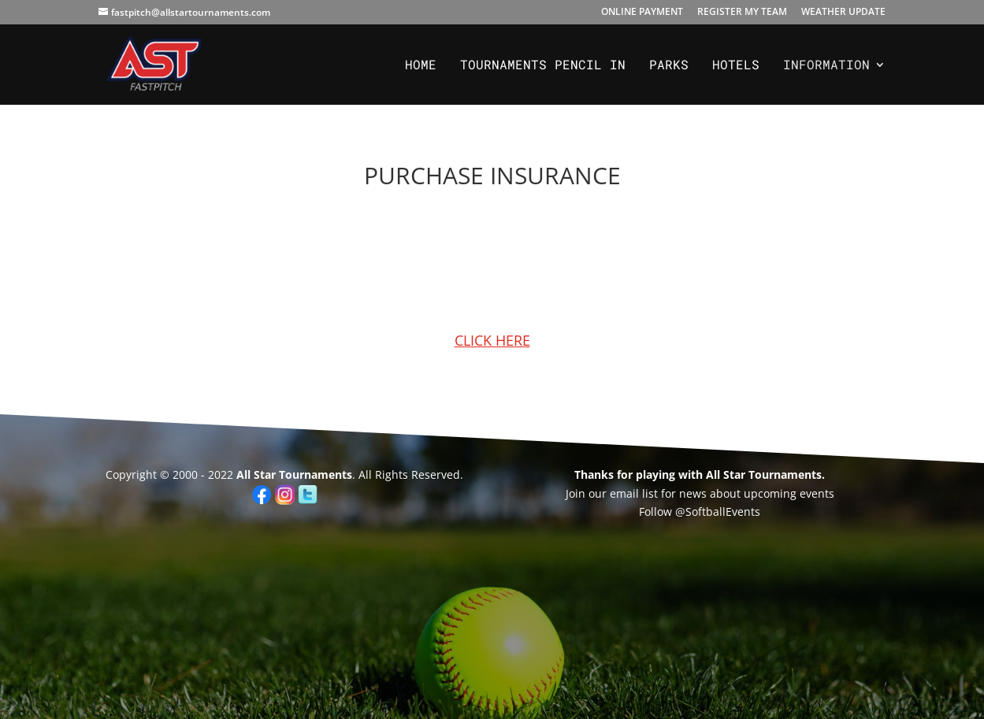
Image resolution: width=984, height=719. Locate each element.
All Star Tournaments (294, 474)
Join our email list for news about (653, 493)
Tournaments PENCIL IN (543, 65)
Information (826, 65)
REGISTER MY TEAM (742, 12)
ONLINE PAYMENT (642, 12)
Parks (669, 65)
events (815, 493)
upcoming (768, 493)
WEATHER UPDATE (843, 12)
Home (420, 65)
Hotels (735, 65)
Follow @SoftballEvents (699, 511)
